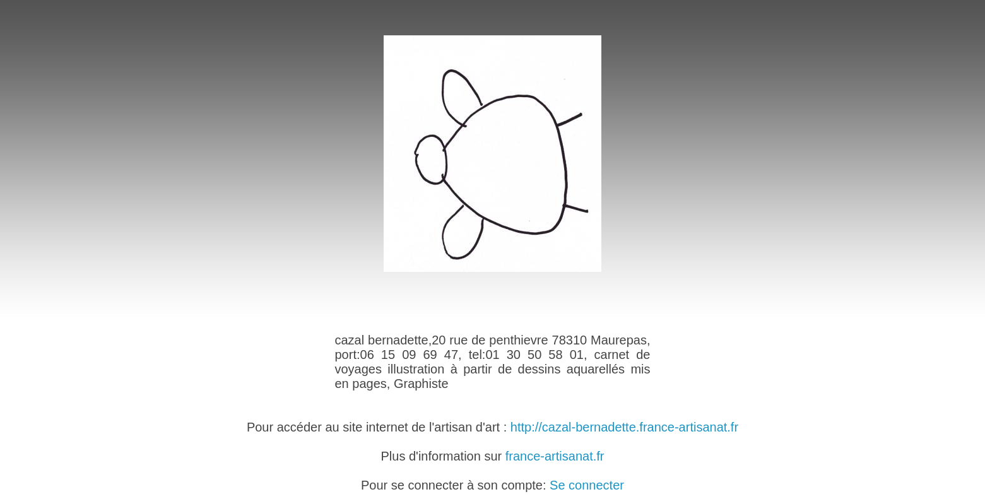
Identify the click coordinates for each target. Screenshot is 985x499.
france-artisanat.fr (555, 456)
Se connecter (587, 485)
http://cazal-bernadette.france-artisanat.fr (624, 427)
